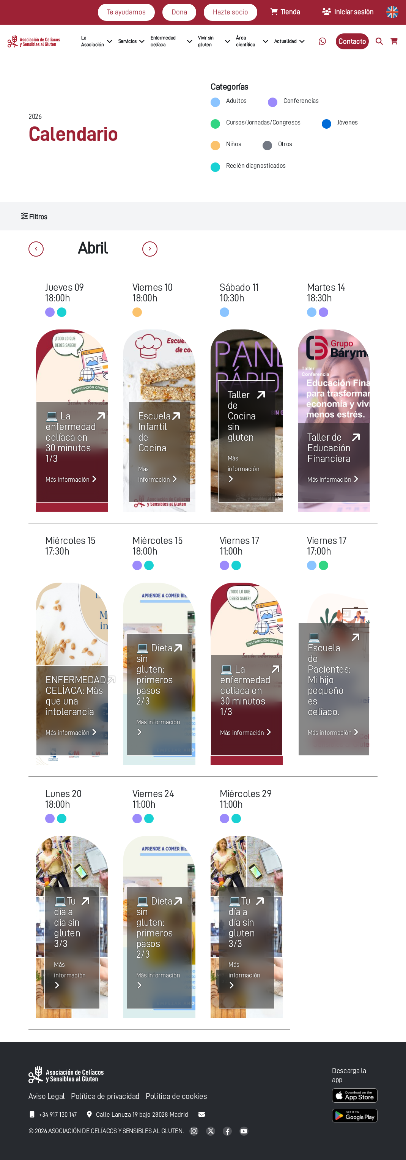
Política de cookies (176, 1096)
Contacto (352, 41)
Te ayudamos (126, 12)
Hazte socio (230, 12)
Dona (179, 12)
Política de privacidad (105, 1096)
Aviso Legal (46, 1096)
